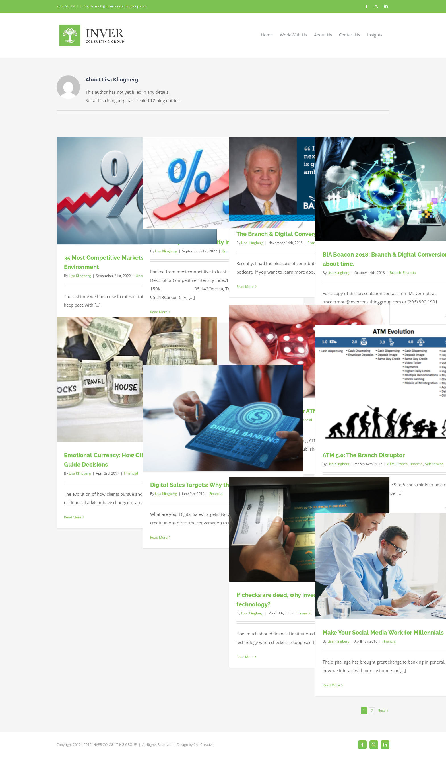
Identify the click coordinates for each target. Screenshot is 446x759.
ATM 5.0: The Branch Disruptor (364, 455)
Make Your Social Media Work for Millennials (383, 632)
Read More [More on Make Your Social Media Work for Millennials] (331, 685)
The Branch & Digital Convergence (283, 234)
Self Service (434, 463)
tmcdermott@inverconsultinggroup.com (115, 6)
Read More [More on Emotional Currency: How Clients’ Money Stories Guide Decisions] (72, 517)
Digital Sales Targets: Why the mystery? (204, 484)
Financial (410, 272)
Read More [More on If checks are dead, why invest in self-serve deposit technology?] (245, 657)
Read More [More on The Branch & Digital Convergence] (245, 286)
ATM (391, 463)
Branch (395, 272)
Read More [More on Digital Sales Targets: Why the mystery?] (159, 537)
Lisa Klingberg (80, 275)
